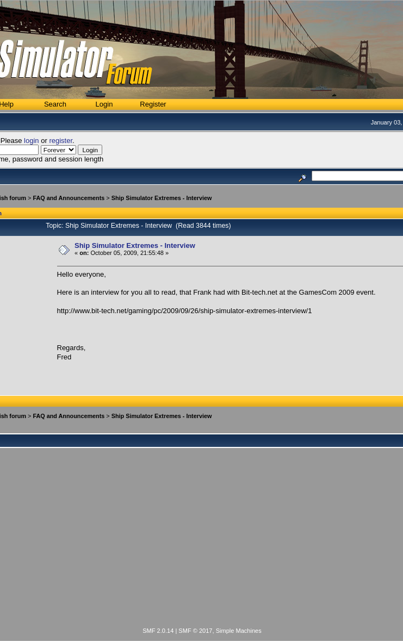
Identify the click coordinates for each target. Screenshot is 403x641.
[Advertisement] (202, 544)
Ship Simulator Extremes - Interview (161, 198)
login (31, 140)
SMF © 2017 (195, 630)
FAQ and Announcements (68, 198)
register (60, 140)
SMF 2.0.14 (157, 630)
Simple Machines (239, 630)
